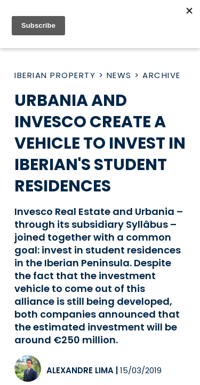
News (119, 75)
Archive (161, 75)
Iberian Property (54, 75)
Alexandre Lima (80, 370)
